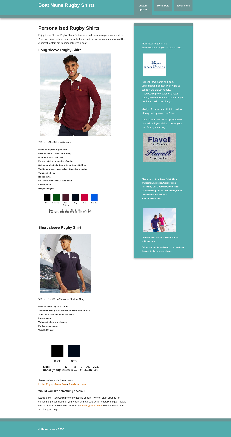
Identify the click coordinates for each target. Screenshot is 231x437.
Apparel (82, 384)
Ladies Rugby (45, 384)
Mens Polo (163, 5)
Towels (72, 384)
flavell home (183, 5)
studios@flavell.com (91, 405)
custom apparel (143, 7)
